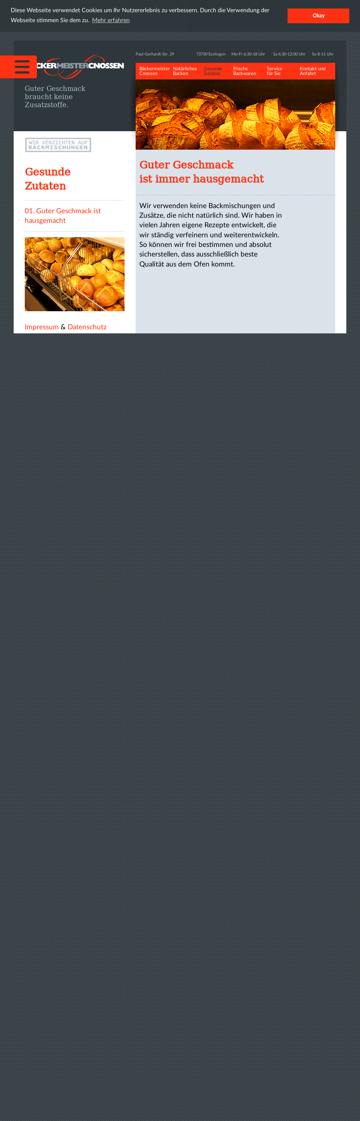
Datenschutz (87, 327)
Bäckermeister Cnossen (154, 71)
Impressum (42, 327)
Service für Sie (274, 71)
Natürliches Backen (185, 71)
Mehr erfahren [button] (111, 20)
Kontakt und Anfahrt (313, 71)
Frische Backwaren (244, 71)
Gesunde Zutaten (213, 71)
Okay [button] (319, 15)
